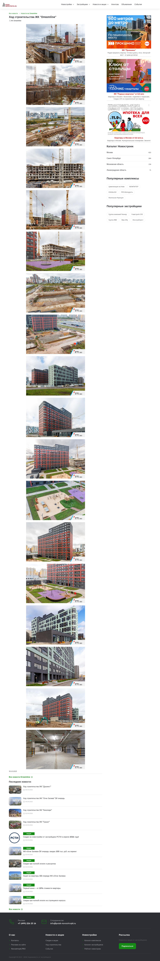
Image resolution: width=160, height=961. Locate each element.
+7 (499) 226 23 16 (27, 923)
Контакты (15, 940)
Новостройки (66, 4)
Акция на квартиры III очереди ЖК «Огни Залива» (44, 876)
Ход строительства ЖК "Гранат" (36, 822)
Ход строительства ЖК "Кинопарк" (37, 810)
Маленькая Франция (116, 198)
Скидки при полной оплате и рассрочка (39, 864)
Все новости (13, 13)
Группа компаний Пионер (118, 214)
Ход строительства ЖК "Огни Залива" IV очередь (44, 798)
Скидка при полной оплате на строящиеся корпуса (44, 900)
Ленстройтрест (137, 220)
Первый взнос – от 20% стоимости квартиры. (42, 888)
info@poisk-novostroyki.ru (63, 923)
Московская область (115, 164)
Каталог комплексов (92, 940)
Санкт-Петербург (114, 158)
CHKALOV (112, 192)
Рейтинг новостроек (92, 949)
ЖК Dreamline (16, 21)
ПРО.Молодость (127, 192)
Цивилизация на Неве (117, 187)
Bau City (125, 220)
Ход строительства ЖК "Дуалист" (37, 786)
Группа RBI (113, 220)
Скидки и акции (52, 940)
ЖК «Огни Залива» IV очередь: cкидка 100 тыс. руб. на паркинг (50, 851)
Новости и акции (99, 4)
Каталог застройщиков (93, 945)
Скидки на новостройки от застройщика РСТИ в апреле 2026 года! (51, 837)
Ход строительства (53, 945)
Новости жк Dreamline (29, 13)
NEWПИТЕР (133, 187)
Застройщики (82, 4)
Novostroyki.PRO (18, 949)
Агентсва (115, 4)
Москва (110, 152)
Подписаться (127, 946)
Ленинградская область (116, 170)
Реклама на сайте (18, 945)
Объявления (126, 4)
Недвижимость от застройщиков (39, 957)
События (138, 4)
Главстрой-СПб (137, 214)
